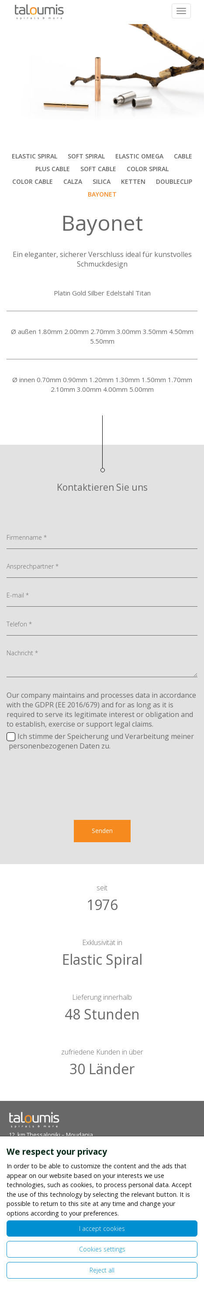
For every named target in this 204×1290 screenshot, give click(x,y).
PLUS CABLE (52, 169)
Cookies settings (102, 1249)
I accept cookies (102, 1228)
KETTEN (133, 181)
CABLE (183, 156)
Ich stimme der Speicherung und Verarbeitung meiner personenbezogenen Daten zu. (100, 741)
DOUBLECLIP (174, 181)
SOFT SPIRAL (86, 156)
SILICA (102, 181)
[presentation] (102, 797)
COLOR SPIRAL (148, 169)
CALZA (72, 181)
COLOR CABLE (32, 181)
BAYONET (102, 194)
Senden (102, 830)
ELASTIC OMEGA (139, 156)
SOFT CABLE (98, 169)
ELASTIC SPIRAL (34, 156)
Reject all (102, 1270)
